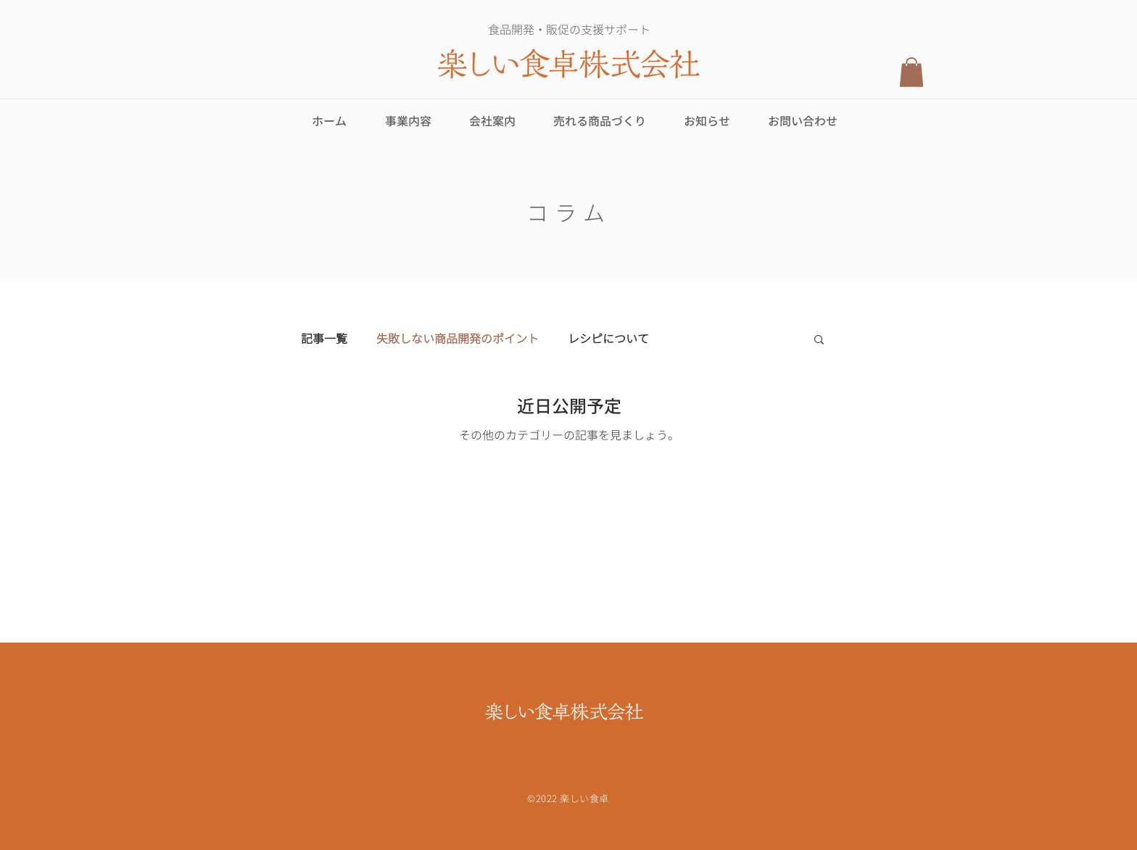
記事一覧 (324, 338)
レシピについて (608, 338)
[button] (911, 72)
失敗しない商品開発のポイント (457, 338)
